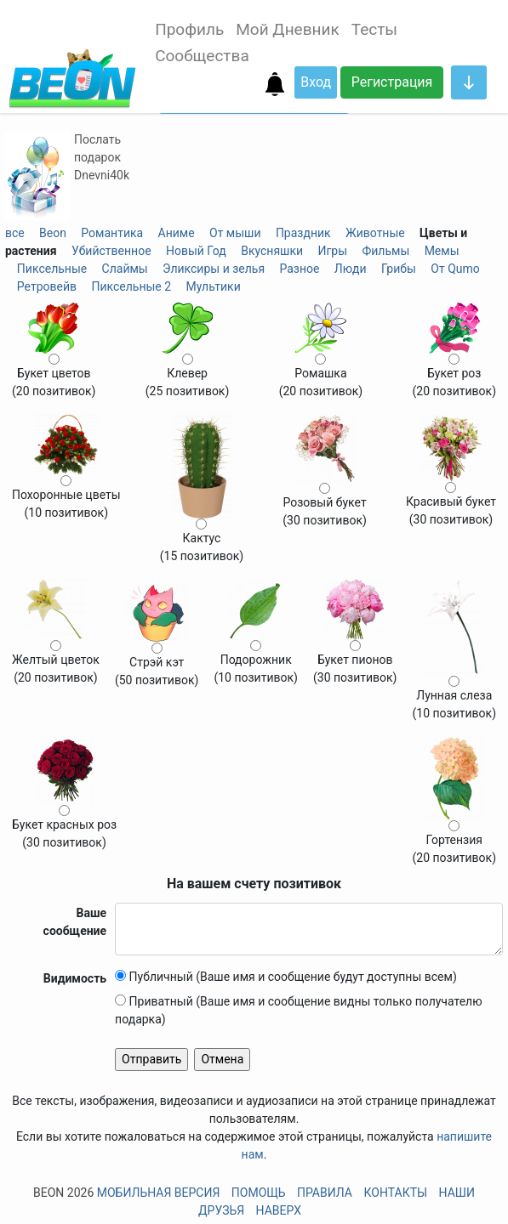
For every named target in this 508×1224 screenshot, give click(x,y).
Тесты (374, 29)
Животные (375, 233)
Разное (299, 268)
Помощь (258, 1192)
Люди (350, 268)
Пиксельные (52, 268)
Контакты (395, 1192)
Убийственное (111, 251)
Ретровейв (47, 286)
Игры (332, 251)
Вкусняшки (272, 251)
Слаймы (125, 268)
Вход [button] (315, 82)
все (15, 233)
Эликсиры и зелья (214, 268)
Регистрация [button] (392, 82)
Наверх (278, 1210)
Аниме (176, 233)
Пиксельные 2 (131, 286)
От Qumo (455, 268)
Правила (324, 1192)
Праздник (303, 233)
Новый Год (196, 251)
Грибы (398, 268)
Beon (52, 233)
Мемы (442, 251)
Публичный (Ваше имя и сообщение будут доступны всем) (286, 976)
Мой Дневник (287, 29)
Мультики (213, 286)
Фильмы (385, 251)
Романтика (112, 233)
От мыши (235, 233)
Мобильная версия (158, 1192)
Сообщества (202, 55)
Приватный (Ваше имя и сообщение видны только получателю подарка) (298, 1010)
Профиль (189, 29)
